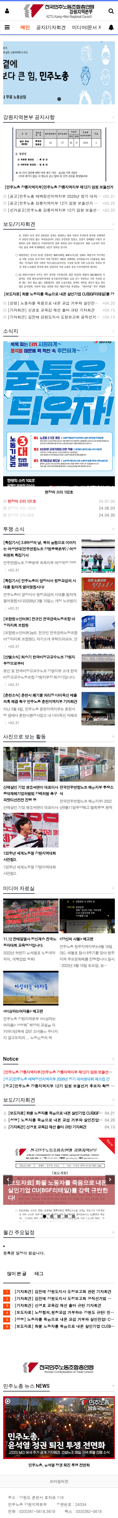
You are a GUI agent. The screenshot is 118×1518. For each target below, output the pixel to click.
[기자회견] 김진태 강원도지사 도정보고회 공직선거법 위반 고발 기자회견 (59, 1299)
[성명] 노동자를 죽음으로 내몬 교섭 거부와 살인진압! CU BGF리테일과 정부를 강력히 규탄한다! (59, 1319)
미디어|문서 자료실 (92, 27)
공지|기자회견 (51, 27)
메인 (25, 27)
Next (110, 1179)
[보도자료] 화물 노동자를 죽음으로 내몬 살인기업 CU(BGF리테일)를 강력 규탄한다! (59, 1326)
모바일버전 (59, 1481)
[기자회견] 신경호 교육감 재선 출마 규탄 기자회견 (49, 310)
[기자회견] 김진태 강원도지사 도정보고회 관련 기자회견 (57, 1292)
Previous (8, 1179)
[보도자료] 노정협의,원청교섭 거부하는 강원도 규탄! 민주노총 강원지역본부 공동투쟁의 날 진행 (59, 1313)
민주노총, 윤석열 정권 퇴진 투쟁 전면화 (59, 1464)
